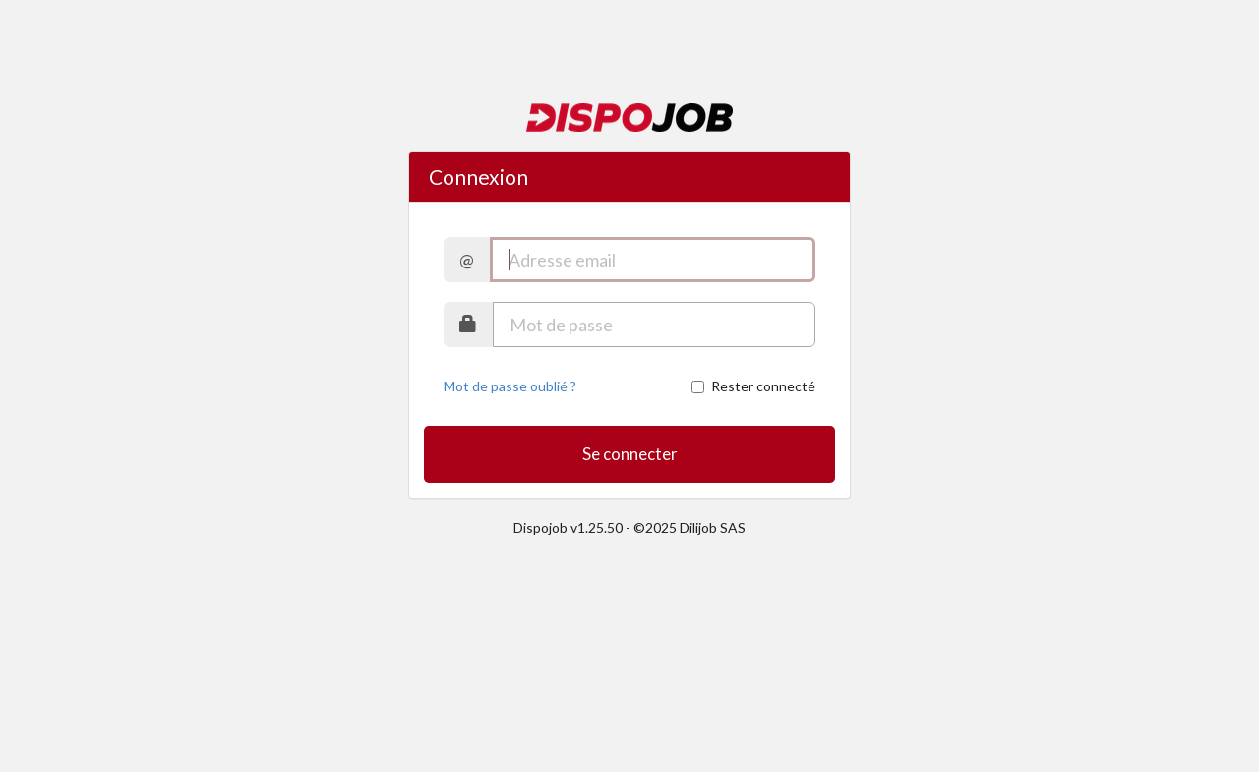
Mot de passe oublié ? (510, 386)
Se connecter (630, 454)
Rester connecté (753, 386)
